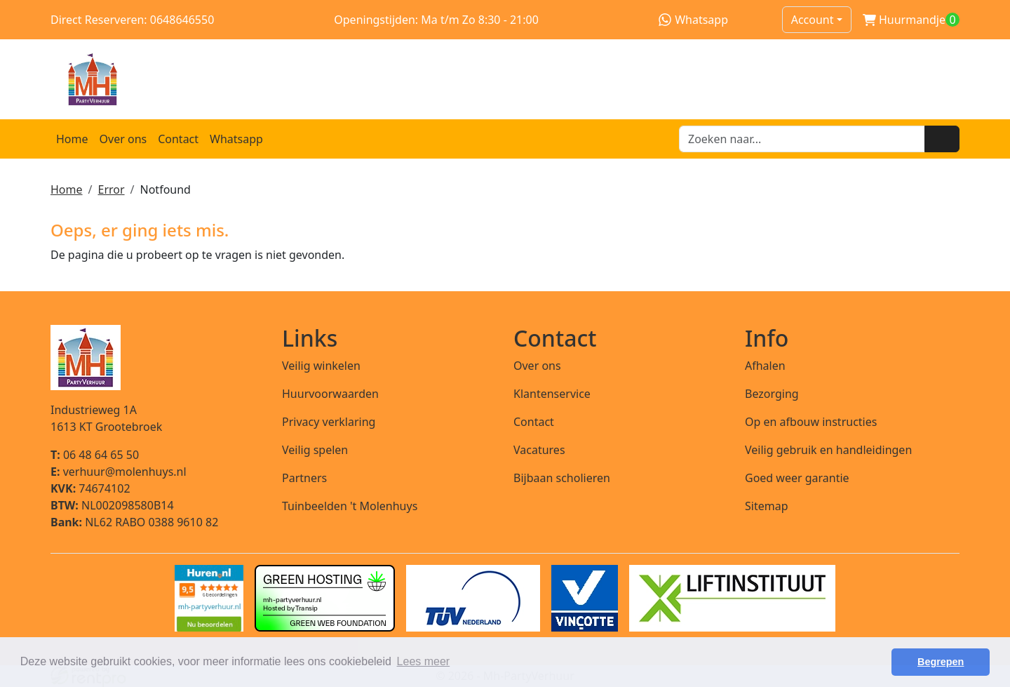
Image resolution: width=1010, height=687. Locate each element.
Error (110, 189)
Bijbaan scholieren (561, 478)
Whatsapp (693, 19)
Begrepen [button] (940, 661)
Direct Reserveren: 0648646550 (132, 19)
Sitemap (766, 506)
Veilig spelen (315, 450)
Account (812, 19)
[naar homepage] (504, 79)
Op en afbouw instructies (811, 421)
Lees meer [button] (423, 661)
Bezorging (772, 393)
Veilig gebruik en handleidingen (828, 450)
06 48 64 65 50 (94, 454)
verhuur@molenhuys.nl (118, 471)
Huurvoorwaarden (330, 393)
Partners (304, 478)
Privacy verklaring (328, 421)
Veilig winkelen (321, 365)
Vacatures (539, 450)
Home (72, 139)
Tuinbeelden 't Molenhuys (349, 506)
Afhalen (765, 365)
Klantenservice (552, 393)
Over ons (123, 139)
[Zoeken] (941, 139)
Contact (178, 139)
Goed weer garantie (797, 478)
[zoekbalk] (802, 139)
